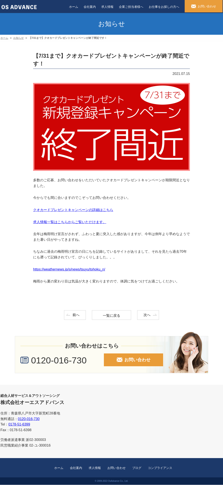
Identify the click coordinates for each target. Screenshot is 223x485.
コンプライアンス (160, 468)
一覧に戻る (111, 315)
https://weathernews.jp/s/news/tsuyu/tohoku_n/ (69, 269)
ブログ (136, 468)
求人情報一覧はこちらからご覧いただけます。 (69, 222)
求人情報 (95, 468)
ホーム (58, 468)
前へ (75, 315)
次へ (147, 315)
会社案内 (76, 468)
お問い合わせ (116, 468)
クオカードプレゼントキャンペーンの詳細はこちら (73, 210)
